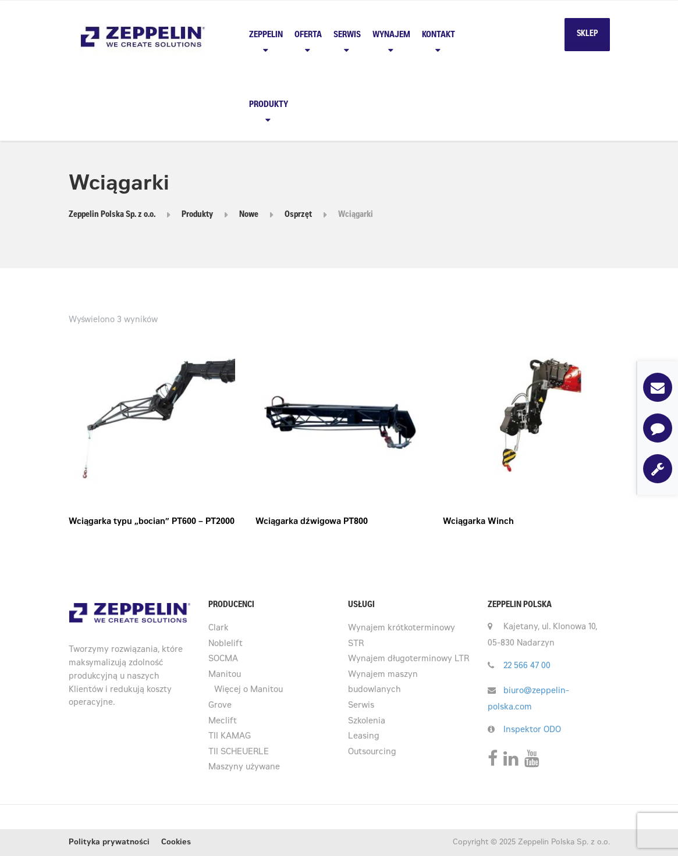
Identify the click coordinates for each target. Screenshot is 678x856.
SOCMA (223, 659)
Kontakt (438, 35)
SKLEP (587, 34)
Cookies (176, 843)
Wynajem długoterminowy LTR (408, 659)
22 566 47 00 (527, 666)
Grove (220, 706)
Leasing (363, 737)
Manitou (224, 675)
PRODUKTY (268, 105)
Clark (218, 629)
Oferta (308, 35)
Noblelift (225, 644)
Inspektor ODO (532, 730)
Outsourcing (372, 752)
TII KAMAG (229, 737)
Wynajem (391, 35)
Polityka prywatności (109, 843)
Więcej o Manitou (248, 690)
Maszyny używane (244, 768)
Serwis (347, 35)
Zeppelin (266, 35)
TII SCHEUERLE (238, 752)
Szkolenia (366, 722)
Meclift (222, 722)
